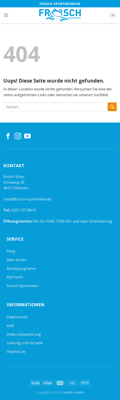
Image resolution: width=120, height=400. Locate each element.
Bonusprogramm (21, 268)
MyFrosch (15, 277)
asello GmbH (73, 392)
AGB (10, 325)
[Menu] (6, 15)
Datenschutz (17, 317)
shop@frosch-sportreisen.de (27, 199)
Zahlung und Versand (25, 342)
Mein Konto (16, 259)
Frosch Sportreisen (22, 285)
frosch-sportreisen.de (60, 4)
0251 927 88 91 (24, 210)
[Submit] (112, 106)
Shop (11, 251)
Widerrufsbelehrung (24, 334)
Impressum (16, 351)
